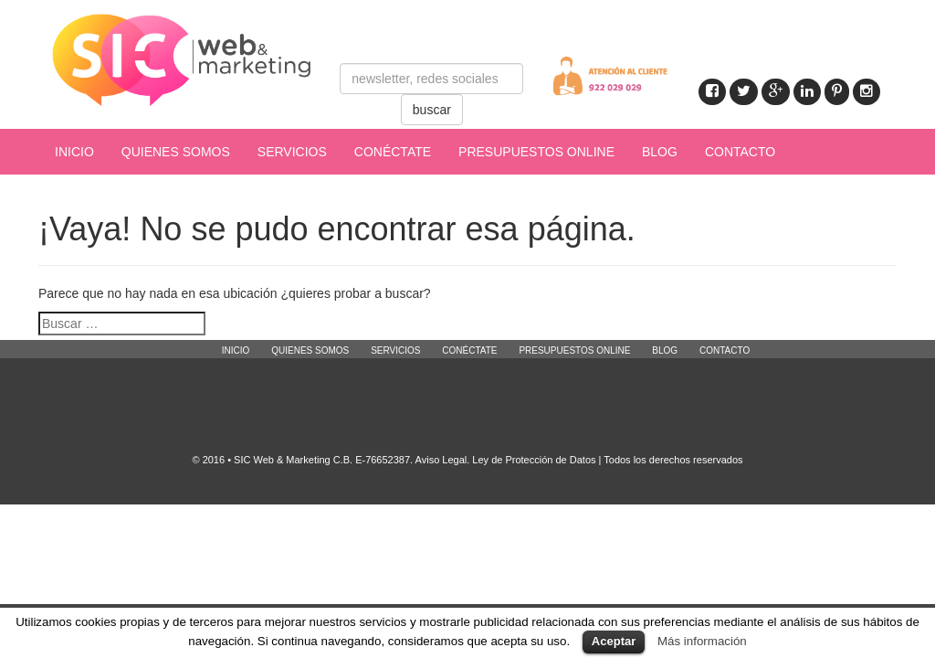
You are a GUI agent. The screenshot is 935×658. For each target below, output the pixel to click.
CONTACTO (740, 151)
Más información (702, 641)
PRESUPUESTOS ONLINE (536, 151)
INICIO (74, 151)
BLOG (660, 151)
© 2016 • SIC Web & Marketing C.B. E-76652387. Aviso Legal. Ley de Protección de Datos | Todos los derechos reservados (467, 459)
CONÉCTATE (392, 151)
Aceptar (614, 641)
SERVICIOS (292, 151)
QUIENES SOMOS (175, 151)
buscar (432, 109)
